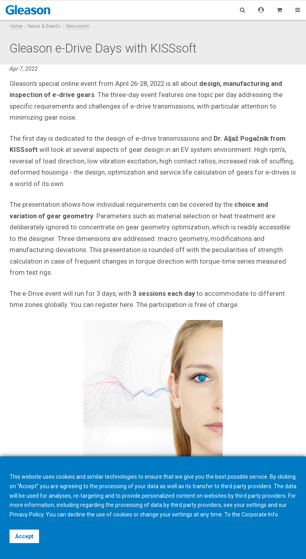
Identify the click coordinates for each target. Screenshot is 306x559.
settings (182, 514)
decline (76, 514)
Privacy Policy (26, 514)
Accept (24, 536)
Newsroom (77, 26)
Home (16, 26)
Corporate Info (259, 514)
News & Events (44, 26)
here (126, 305)
